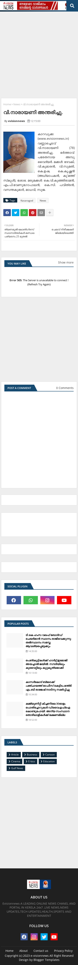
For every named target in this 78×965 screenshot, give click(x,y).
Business (32, 754)
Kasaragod (27, 200)
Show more (66, 262)
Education (49, 761)
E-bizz (31, 761)
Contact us (40, 951)
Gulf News (17, 768)
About (23, 951)
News (16, 104)
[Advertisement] (39, 53)
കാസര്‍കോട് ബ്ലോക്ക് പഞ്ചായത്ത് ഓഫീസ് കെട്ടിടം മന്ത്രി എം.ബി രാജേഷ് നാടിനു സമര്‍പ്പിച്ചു (49, 685)
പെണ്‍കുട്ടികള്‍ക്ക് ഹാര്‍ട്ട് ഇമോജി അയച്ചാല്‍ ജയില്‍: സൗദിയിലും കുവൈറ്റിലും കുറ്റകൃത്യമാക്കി (46, 664)
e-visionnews (40, 956)
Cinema (15, 761)
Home (7, 104)
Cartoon (50, 754)
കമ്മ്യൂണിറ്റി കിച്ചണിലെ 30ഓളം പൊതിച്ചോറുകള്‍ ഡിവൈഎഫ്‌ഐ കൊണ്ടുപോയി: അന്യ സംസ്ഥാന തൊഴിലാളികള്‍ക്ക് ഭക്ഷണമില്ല (48, 709)
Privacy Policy (63, 951)
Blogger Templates (46, 960)
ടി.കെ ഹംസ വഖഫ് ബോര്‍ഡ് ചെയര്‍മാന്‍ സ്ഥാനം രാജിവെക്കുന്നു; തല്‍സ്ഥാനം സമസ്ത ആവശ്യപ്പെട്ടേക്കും (49, 640)
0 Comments (65, 388)
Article (15, 754)
